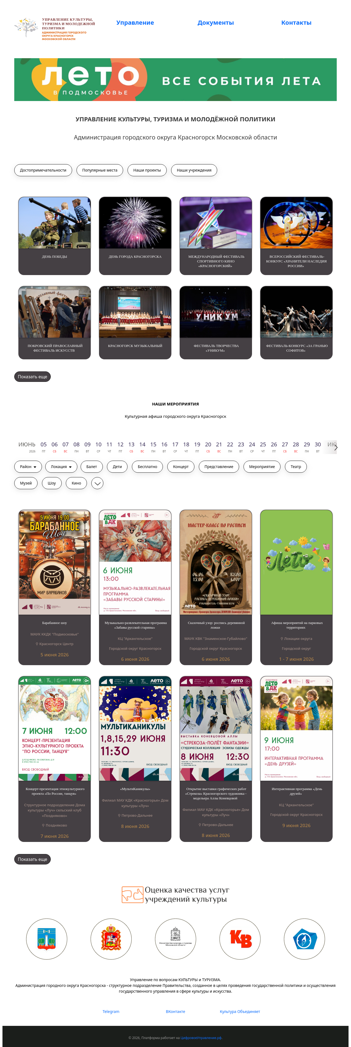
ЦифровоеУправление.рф (201, 1037)
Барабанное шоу (54, 623)
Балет (91, 466)
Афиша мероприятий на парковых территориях (297, 625)
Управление (135, 22)
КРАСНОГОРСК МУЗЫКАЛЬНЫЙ (135, 346)
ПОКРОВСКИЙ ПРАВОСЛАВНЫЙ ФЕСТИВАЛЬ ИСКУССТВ (55, 348)
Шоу (52, 483)
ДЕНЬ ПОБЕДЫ (54, 256)
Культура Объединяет (240, 1011)
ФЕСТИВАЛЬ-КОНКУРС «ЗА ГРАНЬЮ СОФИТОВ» (297, 348)
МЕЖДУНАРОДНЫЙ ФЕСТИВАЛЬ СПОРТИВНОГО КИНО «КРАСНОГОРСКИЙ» (216, 261)
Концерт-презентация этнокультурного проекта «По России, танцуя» (55, 791)
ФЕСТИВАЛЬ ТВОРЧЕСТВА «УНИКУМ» (216, 348)
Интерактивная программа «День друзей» (297, 791)
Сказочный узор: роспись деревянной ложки (216, 625)
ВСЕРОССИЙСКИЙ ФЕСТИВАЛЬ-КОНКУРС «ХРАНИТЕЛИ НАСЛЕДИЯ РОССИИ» (296, 261)
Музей (26, 483)
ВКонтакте (175, 1011)
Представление (219, 466)
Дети (117, 466)
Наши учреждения (194, 170)
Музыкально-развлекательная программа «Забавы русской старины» (136, 625)
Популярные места (100, 170)
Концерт (181, 466)
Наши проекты (147, 170)
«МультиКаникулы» (135, 789)
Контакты (296, 22)
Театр (296, 466)
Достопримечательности (43, 170)
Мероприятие (262, 466)
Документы (216, 22)
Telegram (111, 1011)
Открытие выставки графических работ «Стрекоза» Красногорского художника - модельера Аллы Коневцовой (216, 793)
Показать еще (32, 377)
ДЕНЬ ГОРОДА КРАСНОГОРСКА (135, 256)
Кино (76, 483)
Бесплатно (147, 466)
